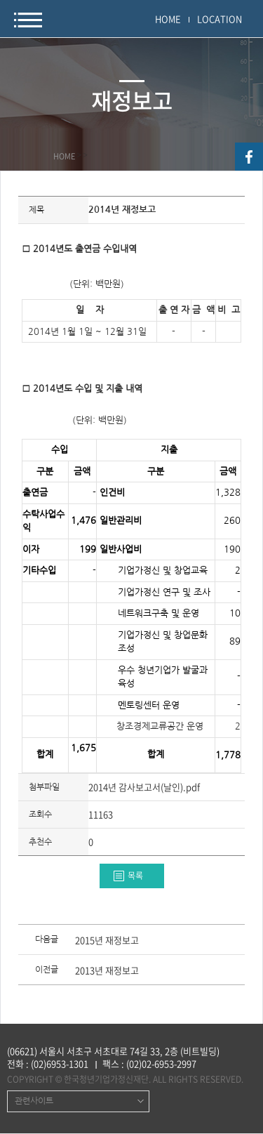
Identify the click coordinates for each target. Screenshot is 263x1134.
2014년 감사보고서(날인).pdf (144, 786)
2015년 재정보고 (107, 941)
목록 (135, 875)
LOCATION (219, 18)
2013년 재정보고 (107, 971)
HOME (168, 18)
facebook (249, 157)
